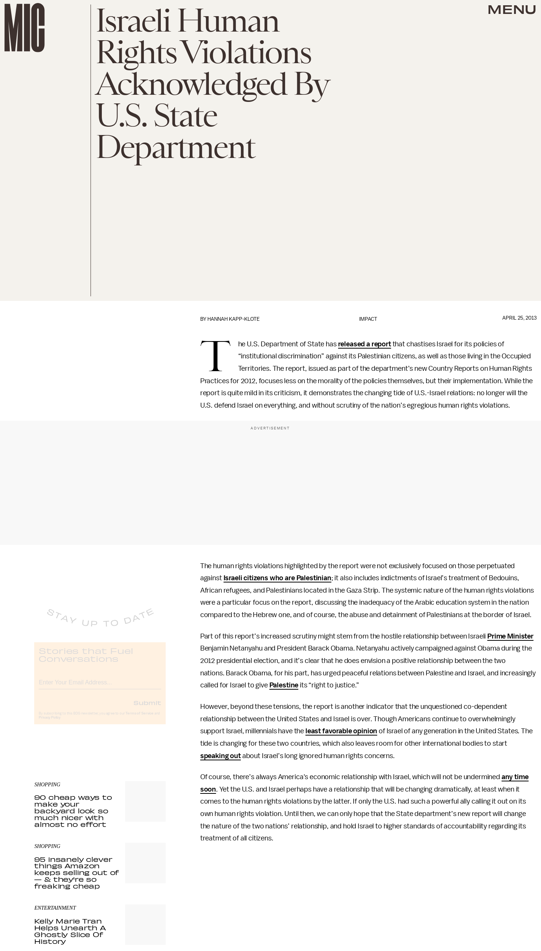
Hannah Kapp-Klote (233, 319)
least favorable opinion (341, 731)
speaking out (220, 756)
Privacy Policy (49, 724)
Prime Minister (510, 636)
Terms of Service (139, 720)
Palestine (284, 685)
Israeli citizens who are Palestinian (277, 578)
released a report (364, 344)
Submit (147, 709)
